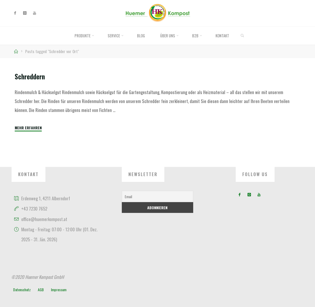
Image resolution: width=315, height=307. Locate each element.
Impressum (58, 289)
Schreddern (30, 76)
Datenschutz (22, 289)
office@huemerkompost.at (44, 219)
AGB (41, 289)
